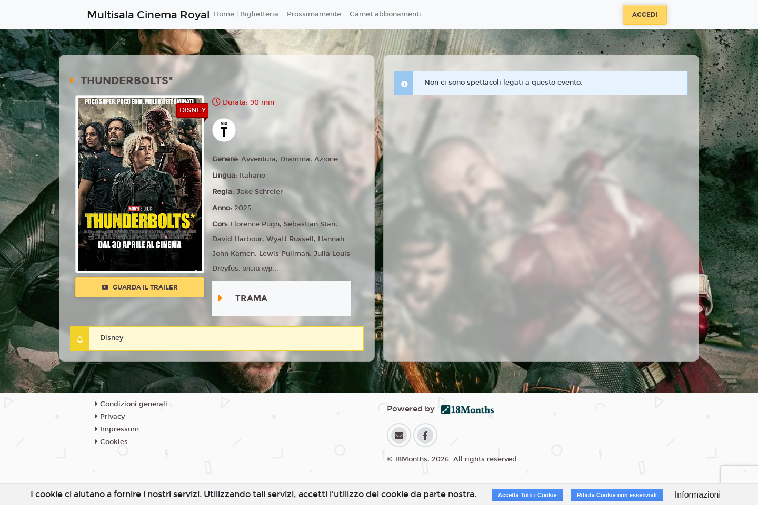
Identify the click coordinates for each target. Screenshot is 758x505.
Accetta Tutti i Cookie (527, 495)
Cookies (111, 442)
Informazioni (698, 494)
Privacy (110, 417)
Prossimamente (314, 14)
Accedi (644, 14)
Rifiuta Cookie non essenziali (617, 495)
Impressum (117, 429)
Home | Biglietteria (246, 14)
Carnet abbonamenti (385, 14)
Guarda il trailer (140, 287)
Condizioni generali (131, 404)
